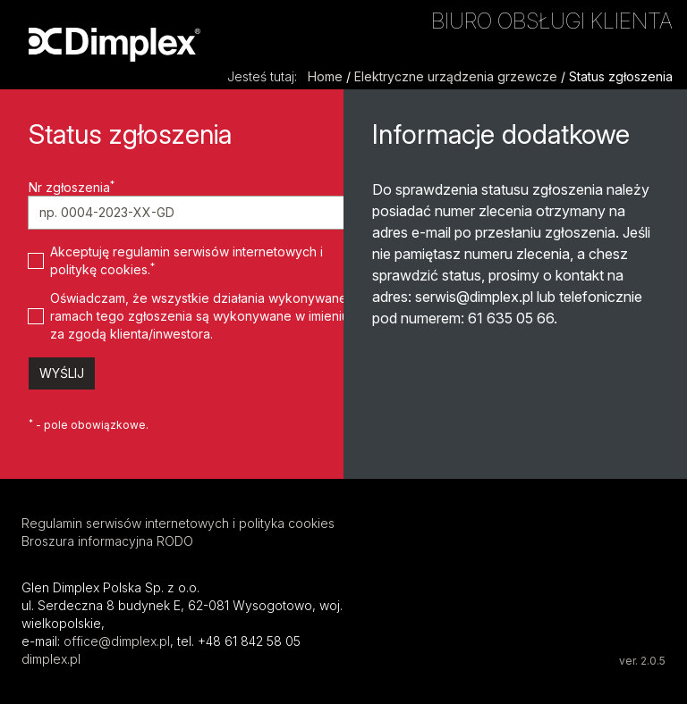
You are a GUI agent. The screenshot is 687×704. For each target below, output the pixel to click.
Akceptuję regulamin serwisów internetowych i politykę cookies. (186, 260)
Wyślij (61, 373)
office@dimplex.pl (117, 641)
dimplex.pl (51, 658)
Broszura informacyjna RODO (107, 541)
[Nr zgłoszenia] (195, 213)
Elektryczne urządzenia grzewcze (455, 76)
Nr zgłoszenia (71, 187)
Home (325, 76)
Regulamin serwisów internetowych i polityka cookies (178, 523)
